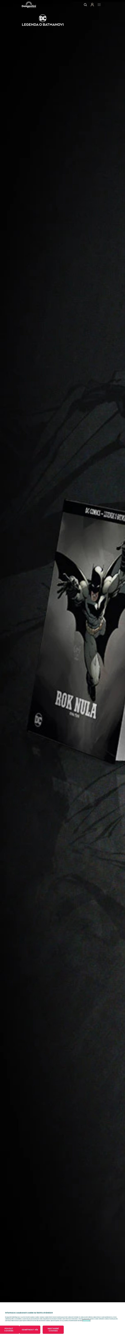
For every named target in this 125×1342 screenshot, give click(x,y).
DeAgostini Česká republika (29, 4)
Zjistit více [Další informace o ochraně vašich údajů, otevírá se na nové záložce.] (86, 1320)
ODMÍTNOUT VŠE (30, 1329)
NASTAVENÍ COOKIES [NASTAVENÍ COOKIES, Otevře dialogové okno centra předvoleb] (53, 1329)
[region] (62, 1322)
